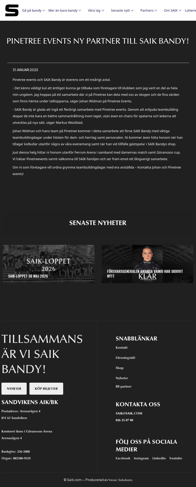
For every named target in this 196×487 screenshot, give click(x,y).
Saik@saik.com (131, 413)
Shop (121, 368)
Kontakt (123, 348)
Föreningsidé (127, 358)
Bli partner (125, 386)
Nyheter (124, 378)
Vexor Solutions (120, 480)
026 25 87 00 (126, 420)
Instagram (143, 458)
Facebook (125, 458)
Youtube (177, 458)
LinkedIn (160, 458)
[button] (32, 10)
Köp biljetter (44, 389)
